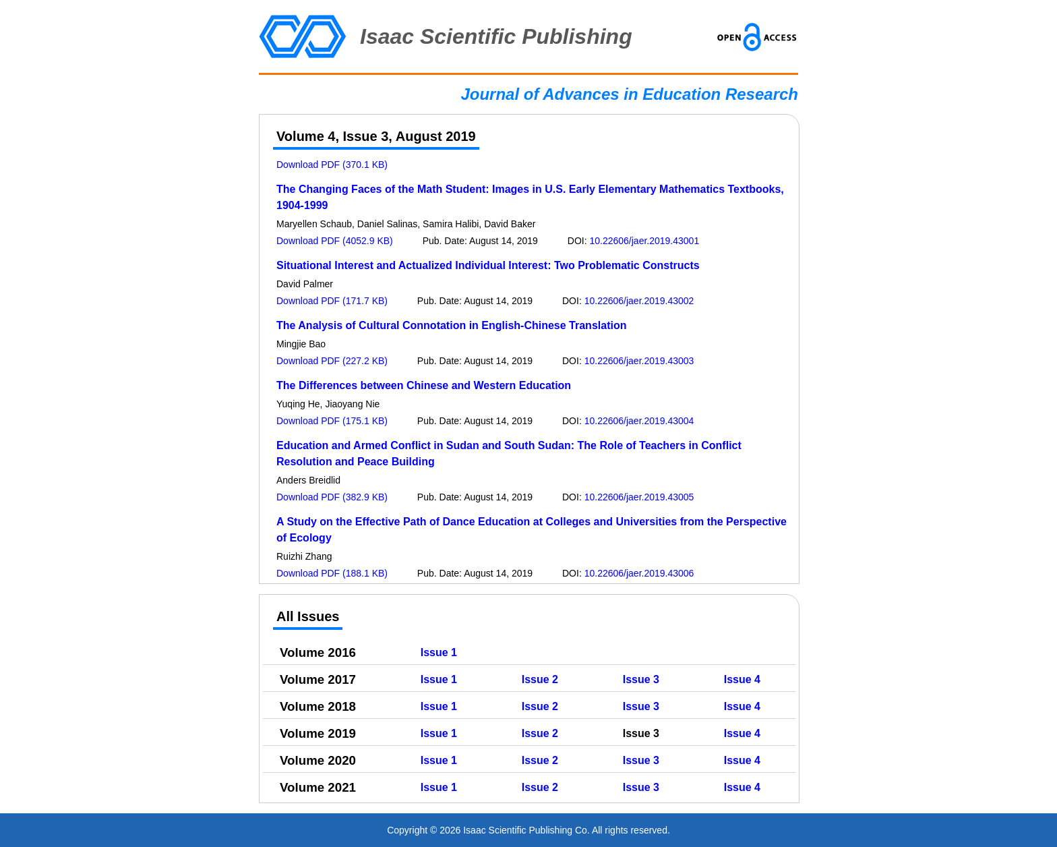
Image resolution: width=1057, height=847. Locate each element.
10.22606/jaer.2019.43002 (639, 300)
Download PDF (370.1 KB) (332, 164)
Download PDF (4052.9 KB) (334, 240)
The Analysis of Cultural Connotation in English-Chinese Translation (451, 325)
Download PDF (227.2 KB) (332, 360)
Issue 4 (742, 679)
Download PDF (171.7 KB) (332, 300)
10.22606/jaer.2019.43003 (639, 360)
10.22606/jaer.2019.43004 (639, 420)
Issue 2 (540, 679)
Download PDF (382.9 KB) (332, 497)
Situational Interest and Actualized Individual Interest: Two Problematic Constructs (488, 265)
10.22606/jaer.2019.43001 (644, 240)
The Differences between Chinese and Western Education (423, 385)
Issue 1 (439, 652)
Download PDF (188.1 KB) (332, 573)
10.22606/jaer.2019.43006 (639, 573)
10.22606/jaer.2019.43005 (639, 497)
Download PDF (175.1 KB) (332, 420)
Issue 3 (641, 679)
